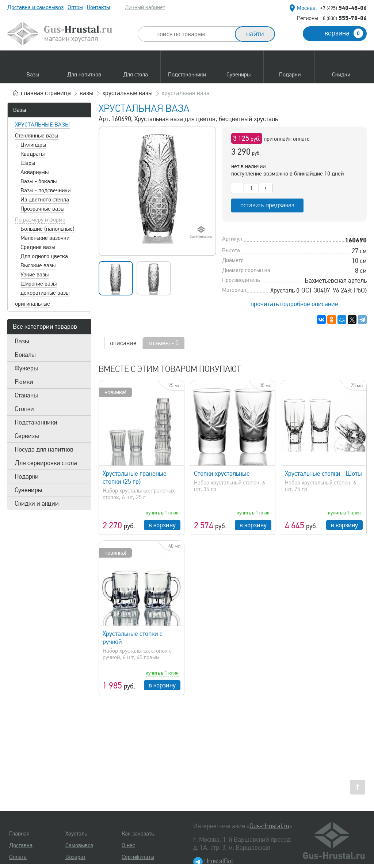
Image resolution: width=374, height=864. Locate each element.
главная (46, 93)
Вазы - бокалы (38, 181)
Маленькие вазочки (44, 238)
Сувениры (28, 490)
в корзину (162, 525)
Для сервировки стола (46, 463)
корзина (344, 33)
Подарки (27, 476)
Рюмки (24, 382)
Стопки (24, 409)
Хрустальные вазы (42, 124)
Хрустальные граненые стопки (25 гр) (135, 477)
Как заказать (138, 833)
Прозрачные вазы (42, 208)
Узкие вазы (34, 274)
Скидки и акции (37, 503)
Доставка (21, 845)
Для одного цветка (44, 256)
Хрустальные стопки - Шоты (323, 473)
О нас (128, 845)
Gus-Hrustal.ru (269, 826)
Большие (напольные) (47, 229)
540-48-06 (343, 7)
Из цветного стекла (44, 199)
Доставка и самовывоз (35, 7)
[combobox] (193, 34)
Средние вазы (37, 247)
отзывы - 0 (164, 343)
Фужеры (26, 368)
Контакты (98, 7)
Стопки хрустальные (222, 473)
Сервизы (27, 436)
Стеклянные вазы (36, 135)
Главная (19, 833)
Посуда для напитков (44, 449)
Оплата (18, 857)
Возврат (75, 857)
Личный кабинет (145, 7)
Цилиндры (33, 144)
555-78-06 (345, 18)
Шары (27, 163)
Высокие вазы (38, 265)
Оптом (75, 7)
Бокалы (25, 355)
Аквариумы (34, 172)
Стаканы (26, 395)
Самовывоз (79, 845)
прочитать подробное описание (294, 304)
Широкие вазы (38, 283)
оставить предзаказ (267, 205)
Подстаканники (36, 422)
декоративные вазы (44, 293)
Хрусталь (76, 833)
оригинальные (32, 304)
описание (123, 343)
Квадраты (32, 154)
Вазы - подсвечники (45, 190)
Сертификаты (138, 857)
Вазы (19, 110)
